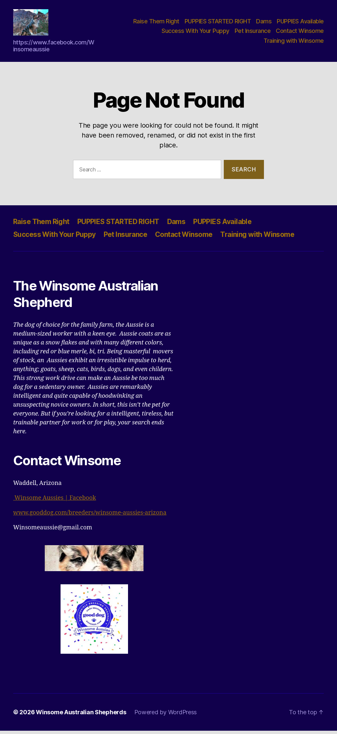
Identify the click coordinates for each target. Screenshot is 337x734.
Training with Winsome (294, 42)
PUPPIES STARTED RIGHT (218, 22)
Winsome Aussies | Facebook (54, 501)
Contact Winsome (300, 32)
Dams (264, 22)
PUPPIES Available (300, 22)
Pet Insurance (253, 32)
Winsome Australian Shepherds (81, 715)
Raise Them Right (156, 22)
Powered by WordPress (165, 715)
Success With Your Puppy (195, 32)
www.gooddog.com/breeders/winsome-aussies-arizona (90, 516)
